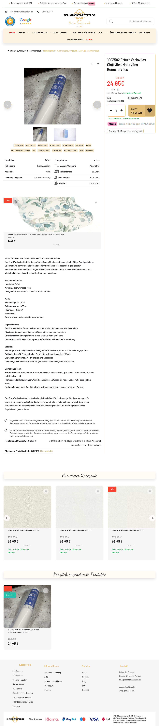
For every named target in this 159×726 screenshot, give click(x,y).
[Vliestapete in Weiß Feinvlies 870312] (131, 507)
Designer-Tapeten (19, 680)
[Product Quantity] (116, 110)
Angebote (16, 706)
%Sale (89, 39)
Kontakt (85, 690)
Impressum (48, 685)
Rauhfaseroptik (75, 39)
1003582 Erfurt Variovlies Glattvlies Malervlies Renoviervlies (23, 631)
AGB (46, 677)
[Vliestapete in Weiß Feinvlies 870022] (79, 507)
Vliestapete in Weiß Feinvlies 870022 (75, 530)
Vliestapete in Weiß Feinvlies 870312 (127, 530)
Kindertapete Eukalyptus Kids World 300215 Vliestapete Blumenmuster (36, 234)
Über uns (85, 677)
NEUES (12, 32)
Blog (84, 681)
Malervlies (144, 32)
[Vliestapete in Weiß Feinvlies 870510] (27, 507)
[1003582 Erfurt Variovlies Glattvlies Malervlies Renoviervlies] (27, 606)
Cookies (47, 690)
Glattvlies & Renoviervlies (22, 702)
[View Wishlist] (150, 110)
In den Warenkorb (137, 110)
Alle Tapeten (17, 671)
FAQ (83, 685)
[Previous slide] (7, 105)
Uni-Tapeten (17, 688)
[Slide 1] (40, 134)
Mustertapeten (41, 32)
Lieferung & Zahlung (52, 672)
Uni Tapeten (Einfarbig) (84, 32)
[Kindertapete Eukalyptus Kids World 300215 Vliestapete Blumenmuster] (52, 214)
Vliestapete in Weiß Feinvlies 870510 (23, 530)
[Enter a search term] (133, 21)
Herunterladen (46, 451)
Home (84, 672)
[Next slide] (97, 105)
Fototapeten (62, 32)
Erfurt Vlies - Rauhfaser (22, 697)
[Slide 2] (65, 134)
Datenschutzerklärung (53, 681)
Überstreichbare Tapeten (123, 32)
